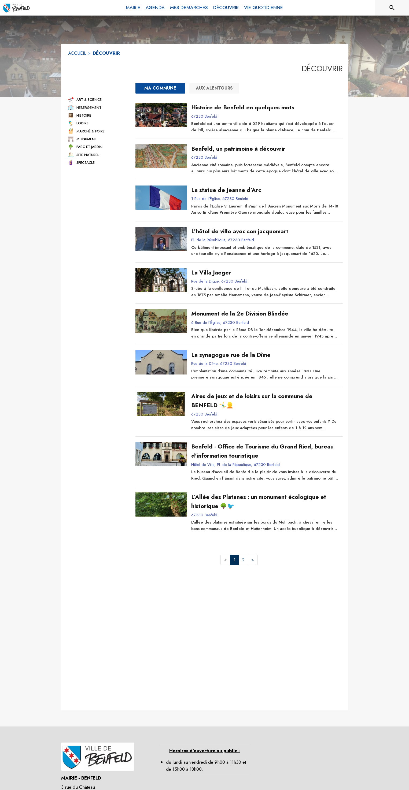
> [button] (252, 560)
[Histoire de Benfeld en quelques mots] (264, 107)
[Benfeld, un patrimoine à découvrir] (264, 148)
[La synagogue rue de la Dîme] (264, 354)
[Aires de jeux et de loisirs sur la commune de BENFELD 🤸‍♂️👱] (264, 401)
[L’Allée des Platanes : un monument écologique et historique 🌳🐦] (264, 501)
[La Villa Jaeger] (264, 272)
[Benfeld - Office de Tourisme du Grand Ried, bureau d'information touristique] (264, 451)
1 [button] (234, 560)
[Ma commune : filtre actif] (160, 88)
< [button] (225, 560)
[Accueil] (17, 7)
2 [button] (243, 560)
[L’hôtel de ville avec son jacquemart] (264, 231)
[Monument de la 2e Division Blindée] (264, 313)
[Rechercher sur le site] (392, 7)
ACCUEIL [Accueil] (77, 53)
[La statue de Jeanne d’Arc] (264, 190)
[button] (97, 99)
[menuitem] (133, 8)
